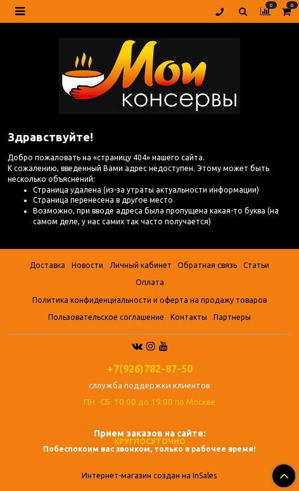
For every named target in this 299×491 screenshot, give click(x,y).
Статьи (256, 265)
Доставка (47, 265)
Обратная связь (207, 265)
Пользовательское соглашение (106, 317)
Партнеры (232, 317)
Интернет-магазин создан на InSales (149, 476)
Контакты (188, 317)
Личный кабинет (141, 265)
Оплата (150, 282)
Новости (87, 265)
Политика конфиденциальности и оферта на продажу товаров (149, 300)
